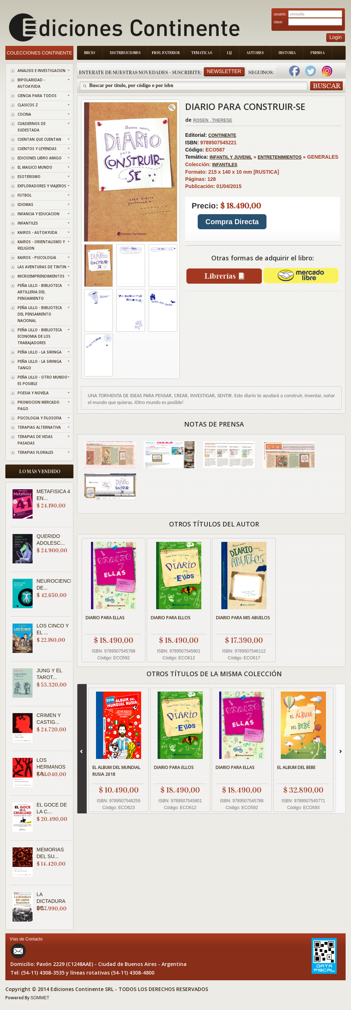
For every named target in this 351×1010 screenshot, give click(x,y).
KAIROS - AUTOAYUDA (37, 232)
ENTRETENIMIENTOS (280, 157)
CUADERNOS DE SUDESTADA (31, 127)
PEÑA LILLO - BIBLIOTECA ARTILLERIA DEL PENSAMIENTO (40, 292)
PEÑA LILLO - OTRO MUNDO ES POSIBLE (42, 380)
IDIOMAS (25, 204)
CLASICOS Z (28, 104)
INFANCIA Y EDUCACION (38, 213)
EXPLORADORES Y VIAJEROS (42, 185)
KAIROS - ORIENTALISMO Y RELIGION (41, 245)
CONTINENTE (222, 135)
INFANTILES (28, 223)
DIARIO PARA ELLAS (105, 618)
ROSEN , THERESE (212, 120)
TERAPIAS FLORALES (35, 452)
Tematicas (201, 52)
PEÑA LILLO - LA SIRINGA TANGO (40, 364)
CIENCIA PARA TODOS (37, 95)
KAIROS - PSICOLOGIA (37, 257)
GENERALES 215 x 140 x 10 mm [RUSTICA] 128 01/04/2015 (262, 197)
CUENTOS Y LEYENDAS (37, 148)
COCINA (24, 114)
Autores (255, 52)
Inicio (89, 52)
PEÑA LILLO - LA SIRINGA (40, 352)
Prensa (318, 52)
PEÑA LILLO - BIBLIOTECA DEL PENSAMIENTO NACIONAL (40, 314)
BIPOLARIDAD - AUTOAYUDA (31, 83)
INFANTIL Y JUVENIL (231, 157)
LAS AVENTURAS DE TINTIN (42, 266)
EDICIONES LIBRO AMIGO (40, 157)
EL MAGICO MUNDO (35, 167)
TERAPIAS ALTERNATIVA (39, 427)
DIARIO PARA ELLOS (171, 618)
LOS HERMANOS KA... (51, 766)
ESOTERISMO (29, 176)
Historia (287, 52)
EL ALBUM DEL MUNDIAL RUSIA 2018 (116, 770)
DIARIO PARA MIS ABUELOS (243, 618)
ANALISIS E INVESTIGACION (42, 70)
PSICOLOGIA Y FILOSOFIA (40, 417)
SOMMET (39, 997)
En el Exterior (166, 52)
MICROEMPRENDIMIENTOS (41, 276)
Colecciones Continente (39, 53)
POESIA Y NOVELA (33, 392)
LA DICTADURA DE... (51, 901)
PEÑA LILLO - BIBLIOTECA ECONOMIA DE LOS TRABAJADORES (40, 336)
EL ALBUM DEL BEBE (296, 767)
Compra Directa (232, 222)
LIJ (229, 52)
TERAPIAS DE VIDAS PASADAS (35, 440)
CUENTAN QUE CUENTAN (39, 139)
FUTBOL (25, 195)
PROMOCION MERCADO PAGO (38, 405)
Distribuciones (125, 52)
